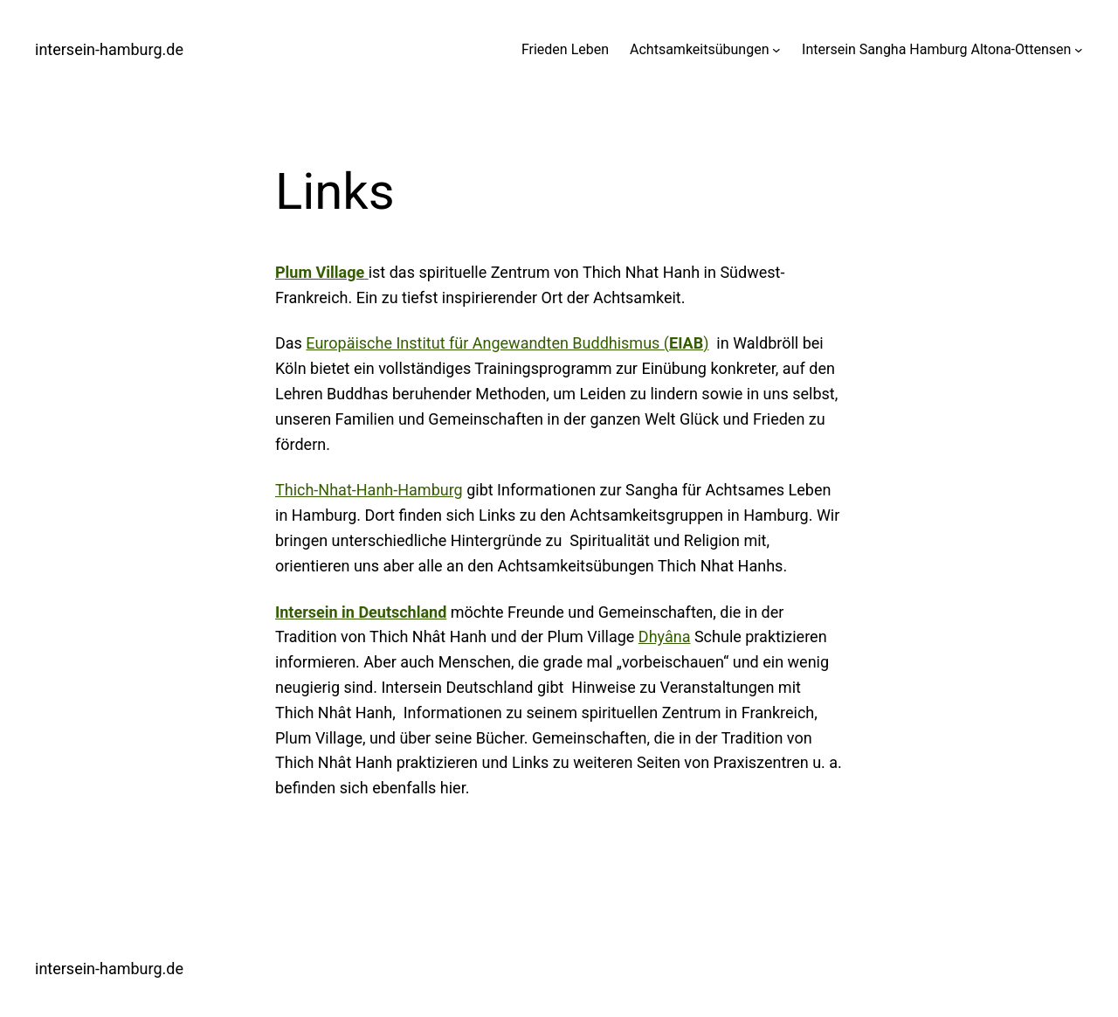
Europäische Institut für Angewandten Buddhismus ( (504, 343)
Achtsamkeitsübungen (699, 49)
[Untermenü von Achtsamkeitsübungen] (776, 49)
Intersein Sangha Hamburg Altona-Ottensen (936, 49)
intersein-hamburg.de (109, 49)
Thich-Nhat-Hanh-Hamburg (369, 490)
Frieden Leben (565, 49)
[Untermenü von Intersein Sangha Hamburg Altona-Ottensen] (1078, 49)
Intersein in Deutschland (360, 612)
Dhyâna (664, 636)
